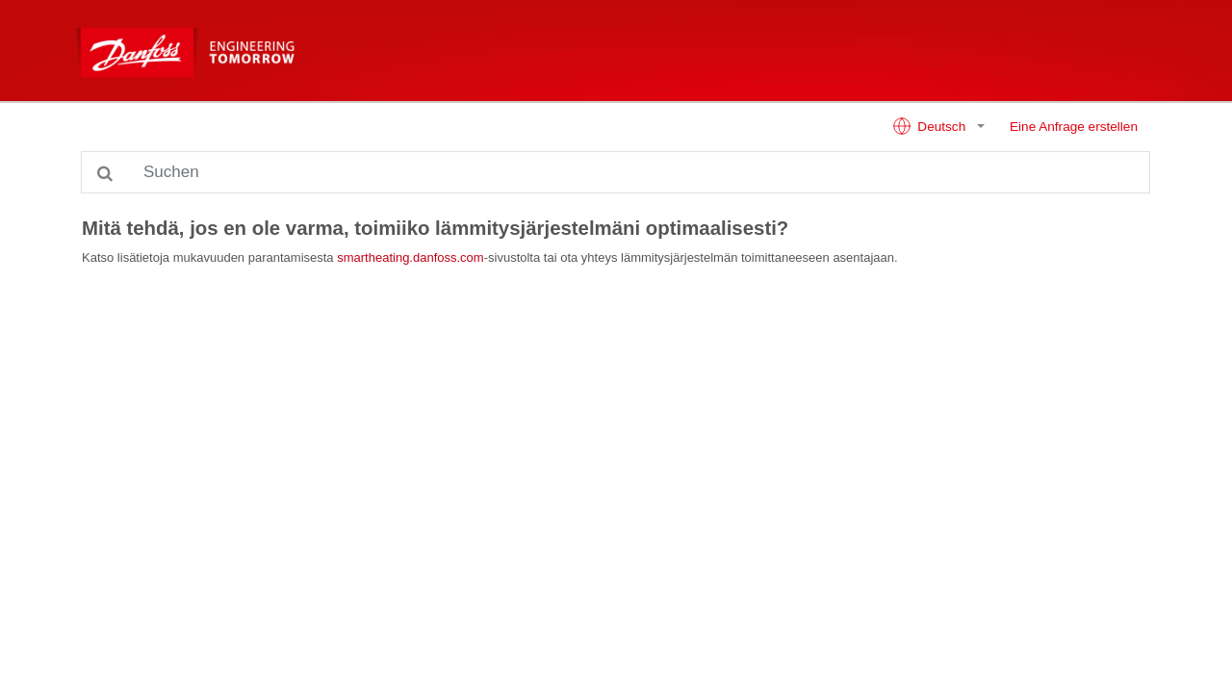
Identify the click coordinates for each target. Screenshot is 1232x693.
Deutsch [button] (930, 126)
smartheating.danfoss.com (410, 257)
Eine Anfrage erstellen (1074, 126)
